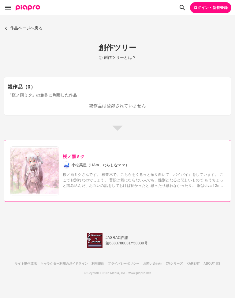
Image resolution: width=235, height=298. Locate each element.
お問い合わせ (152, 263)
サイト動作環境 (26, 263)
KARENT (193, 263)
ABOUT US (211, 263)
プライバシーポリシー (123, 263)
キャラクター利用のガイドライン (64, 263)
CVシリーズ (174, 263)
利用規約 (97, 263)
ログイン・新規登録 (211, 8)
